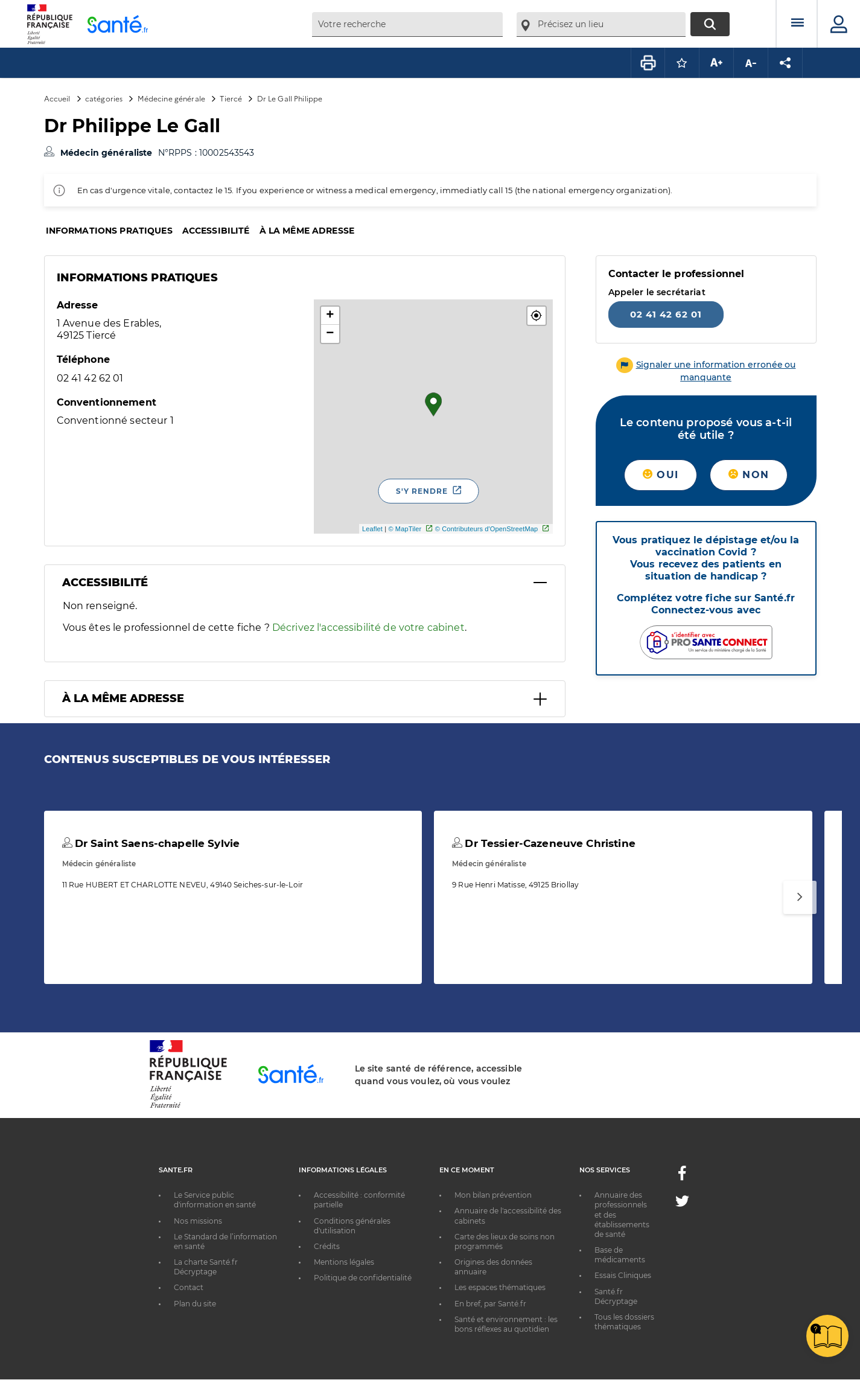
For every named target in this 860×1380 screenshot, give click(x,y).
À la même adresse (307, 230)
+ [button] (330, 316)
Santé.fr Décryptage (615, 1296)
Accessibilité (216, 230)
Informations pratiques (109, 230)
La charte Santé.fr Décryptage (206, 1266)
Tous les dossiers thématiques (624, 1321)
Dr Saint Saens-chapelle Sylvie (151, 843)
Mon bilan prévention (493, 1195)
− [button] (330, 334)
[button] (536, 316)
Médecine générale (171, 98)
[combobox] (407, 24)
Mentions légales (344, 1262)
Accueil (57, 98)
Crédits (327, 1246)
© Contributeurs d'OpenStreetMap (486, 528)
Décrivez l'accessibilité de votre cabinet (368, 627)
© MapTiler (404, 528)
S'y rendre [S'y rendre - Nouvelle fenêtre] (422, 491)
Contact (188, 1287)
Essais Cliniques (622, 1275)
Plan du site (195, 1303)
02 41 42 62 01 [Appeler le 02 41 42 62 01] (666, 314)
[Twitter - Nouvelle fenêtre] (682, 1203)
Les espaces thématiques (500, 1287)
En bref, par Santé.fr (490, 1303)
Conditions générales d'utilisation (352, 1225)
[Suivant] (800, 897)
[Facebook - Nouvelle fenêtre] (682, 1176)
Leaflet (372, 528)
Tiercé (231, 98)
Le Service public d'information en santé (215, 1199)
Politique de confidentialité (363, 1277)
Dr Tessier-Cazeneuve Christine (543, 843)
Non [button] (748, 475)
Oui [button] (660, 475)
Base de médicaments (619, 1254)
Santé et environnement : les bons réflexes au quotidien (506, 1324)
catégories (104, 98)
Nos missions (198, 1220)
